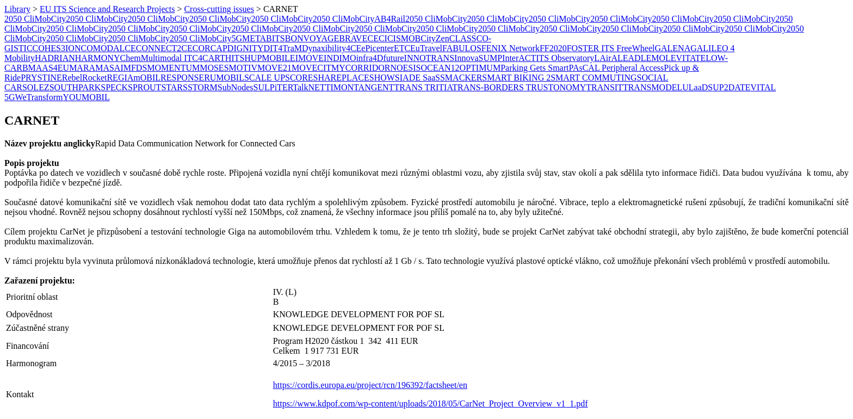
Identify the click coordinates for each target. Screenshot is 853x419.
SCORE (299, 77)
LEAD (629, 58)
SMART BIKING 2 (516, 77)
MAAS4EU (49, 67)
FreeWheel (635, 48)
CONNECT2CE (164, 48)
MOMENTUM (173, 67)
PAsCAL (585, 67)
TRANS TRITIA (423, 87)
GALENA (672, 48)
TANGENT (374, 87)
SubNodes (236, 87)
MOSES (214, 67)
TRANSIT (604, 87)
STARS (174, 87)
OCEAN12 (440, 67)
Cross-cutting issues (219, 9)
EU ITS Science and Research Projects (107, 9)
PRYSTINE (41, 77)
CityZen (435, 38)
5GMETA (248, 38)
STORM (203, 87)
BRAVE (353, 38)
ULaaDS (697, 87)
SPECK (114, 87)
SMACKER (461, 77)
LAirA (605, 58)
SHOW (382, 77)
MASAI (109, 67)
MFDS (135, 67)
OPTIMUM (480, 67)
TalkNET (309, 87)
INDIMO (340, 58)
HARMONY (97, 58)
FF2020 (553, 48)
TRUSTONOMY (555, 87)
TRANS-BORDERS (488, 87)
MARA (82, 67)
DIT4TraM (282, 48)
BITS (275, 38)
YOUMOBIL (86, 97)
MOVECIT (311, 67)
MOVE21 (274, 67)
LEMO (653, 58)
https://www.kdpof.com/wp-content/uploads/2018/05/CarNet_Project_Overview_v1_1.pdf (430, 403)
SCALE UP (264, 77)
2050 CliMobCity (35, 18)
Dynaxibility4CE (331, 48)
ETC (402, 48)
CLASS (463, 38)
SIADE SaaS (417, 77)
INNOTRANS (429, 58)
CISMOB (404, 38)
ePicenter (377, 48)
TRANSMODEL (652, 87)
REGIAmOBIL (133, 77)
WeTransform (39, 97)
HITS (235, 58)
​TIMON (339, 87)
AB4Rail (389, 18)
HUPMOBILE (269, 58)
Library (17, 9)
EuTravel (426, 48)
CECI (377, 38)
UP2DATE (731, 87)
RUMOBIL (224, 77)
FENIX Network (510, 48)
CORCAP (210, 48)
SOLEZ (36, 87)
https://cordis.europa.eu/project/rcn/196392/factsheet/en (370, 385)
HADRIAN (55, 58)
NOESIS (405, 67)
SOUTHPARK (75, 87)
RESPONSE (182, 77)
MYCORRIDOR (360, 67)
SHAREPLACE (341, 77)
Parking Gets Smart (534, 67)
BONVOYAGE (312, 38)
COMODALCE (108, 48)
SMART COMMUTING (593, 77)
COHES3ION (57, 48)
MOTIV (243, 67)
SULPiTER (273, 87)
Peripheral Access (633, 67)
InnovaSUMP (478, 58)
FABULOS (461, 48)
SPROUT (144, 87)
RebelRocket (84, 77)
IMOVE (309, 58)
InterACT (519, 58)
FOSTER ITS (592, 48)
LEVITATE (685, 58)
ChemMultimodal (151, 58)
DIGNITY (245, 48)
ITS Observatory (565, 58)
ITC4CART (203, 58)
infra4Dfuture (380, 58)
